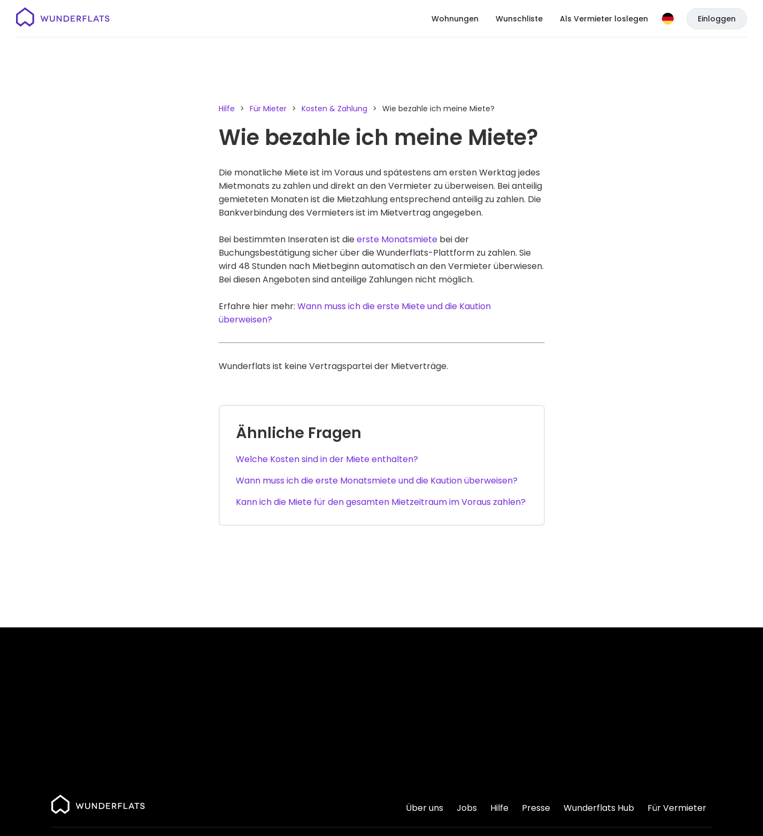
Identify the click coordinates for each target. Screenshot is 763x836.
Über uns (424, 808)
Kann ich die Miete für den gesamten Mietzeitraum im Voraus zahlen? (381, 502)
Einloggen (717, 18)
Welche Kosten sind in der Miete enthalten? (327, 459)
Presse (536, 808)
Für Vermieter (677, 808)
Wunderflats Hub (599, 808)
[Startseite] (63, 18)
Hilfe (227, 108)
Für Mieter (268, 108)
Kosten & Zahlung (334, 108)
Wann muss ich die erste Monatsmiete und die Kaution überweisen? (377, 480)
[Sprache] (668, 18)
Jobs (467, 808)
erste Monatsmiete (397, 239)
